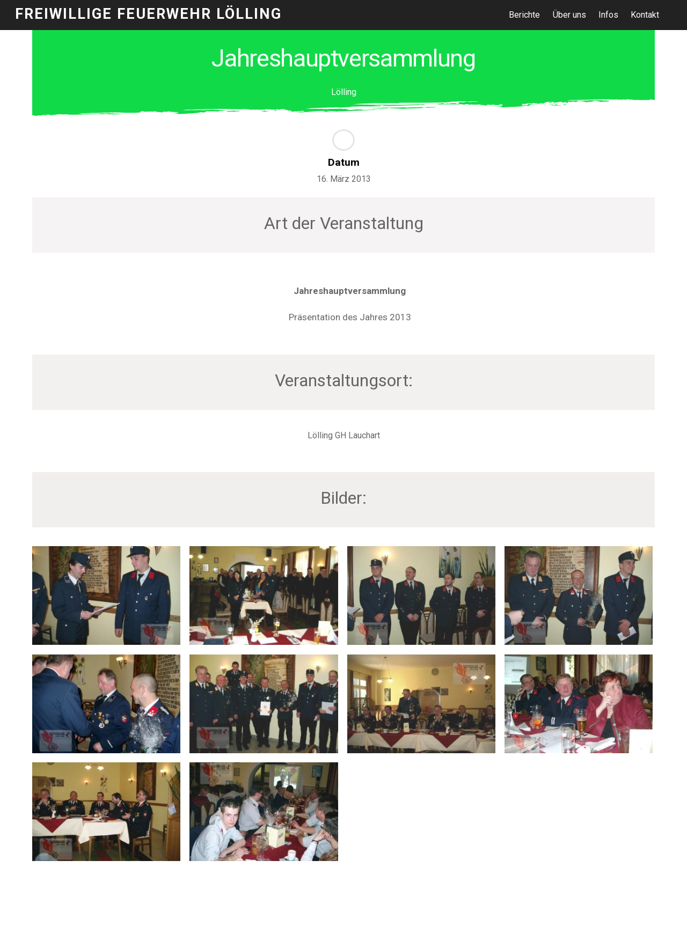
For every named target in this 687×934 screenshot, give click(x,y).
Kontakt (645, 15)
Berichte (524, 15)
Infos (608, 15)
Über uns (569, 15)
